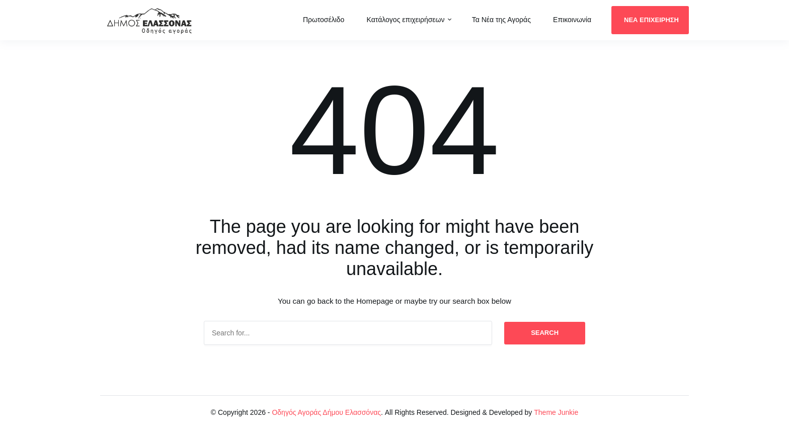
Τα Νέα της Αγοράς (501, 20)
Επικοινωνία (572, 20)
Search (545, 332)
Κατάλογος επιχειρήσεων (406, 20)
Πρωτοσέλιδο (324, 20)
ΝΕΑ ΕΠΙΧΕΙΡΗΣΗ (651, 20)
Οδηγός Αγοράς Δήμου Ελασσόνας (326, 412)
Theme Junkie (556, 412)
